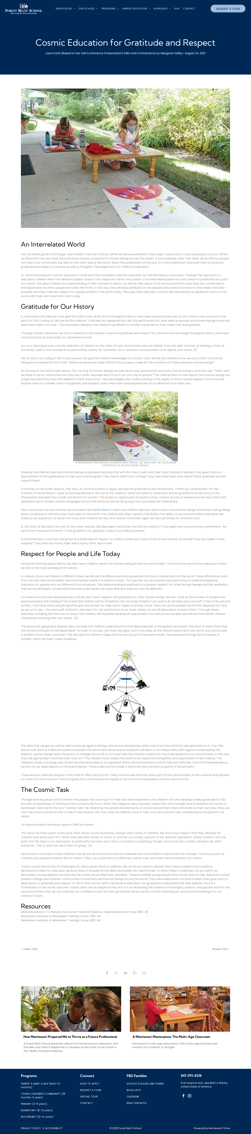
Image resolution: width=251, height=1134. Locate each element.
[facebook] (183, 1096)
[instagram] (189, 1096)
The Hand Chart (98, 510)
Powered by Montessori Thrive (212, 1128)
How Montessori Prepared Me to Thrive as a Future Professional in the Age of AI (70, 1037)
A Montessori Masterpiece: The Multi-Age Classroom (171, 1037)
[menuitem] (65, 8)
